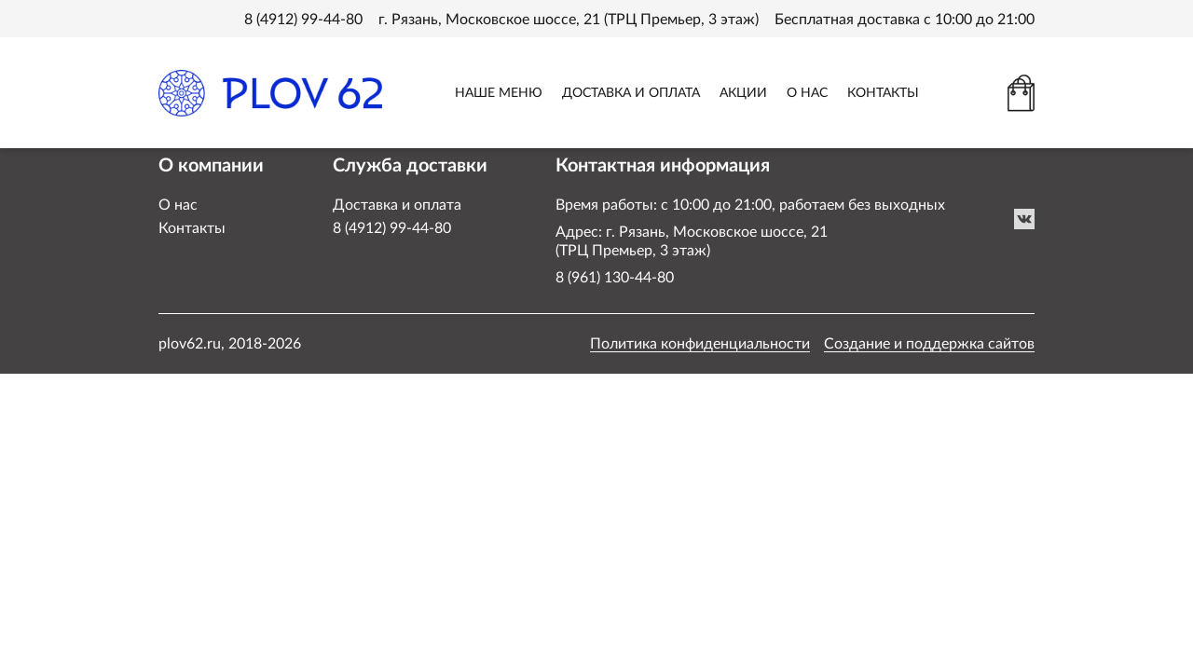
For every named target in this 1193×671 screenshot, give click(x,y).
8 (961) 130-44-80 (614, 277)
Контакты (192, 228)
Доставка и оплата (397, 205)
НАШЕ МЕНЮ (498, 93)
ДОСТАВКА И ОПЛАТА (631, 93)
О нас (178, 205)
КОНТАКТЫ (883, 93)
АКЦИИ (743, 93)
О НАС (807, 93)
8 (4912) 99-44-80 (303, 19)
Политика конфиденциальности (700, 343)
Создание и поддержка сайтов (929, 343)
